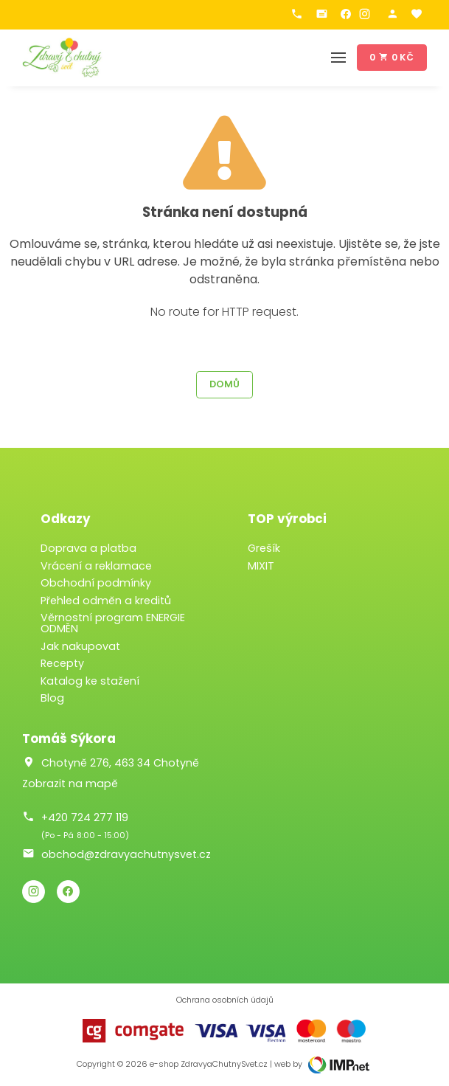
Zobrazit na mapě (70, 783)
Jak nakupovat (80, 646)
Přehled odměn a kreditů (106, 600)
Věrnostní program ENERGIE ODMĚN (113, 623)
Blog (52, 698)
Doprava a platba (88, 548)
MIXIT (261, 565)
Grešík (264, 548)
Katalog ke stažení (90, 681)
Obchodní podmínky (96, 582)
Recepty (62, 663)
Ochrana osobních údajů (225, 1000)
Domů (224, 384)
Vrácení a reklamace (96, 565)
